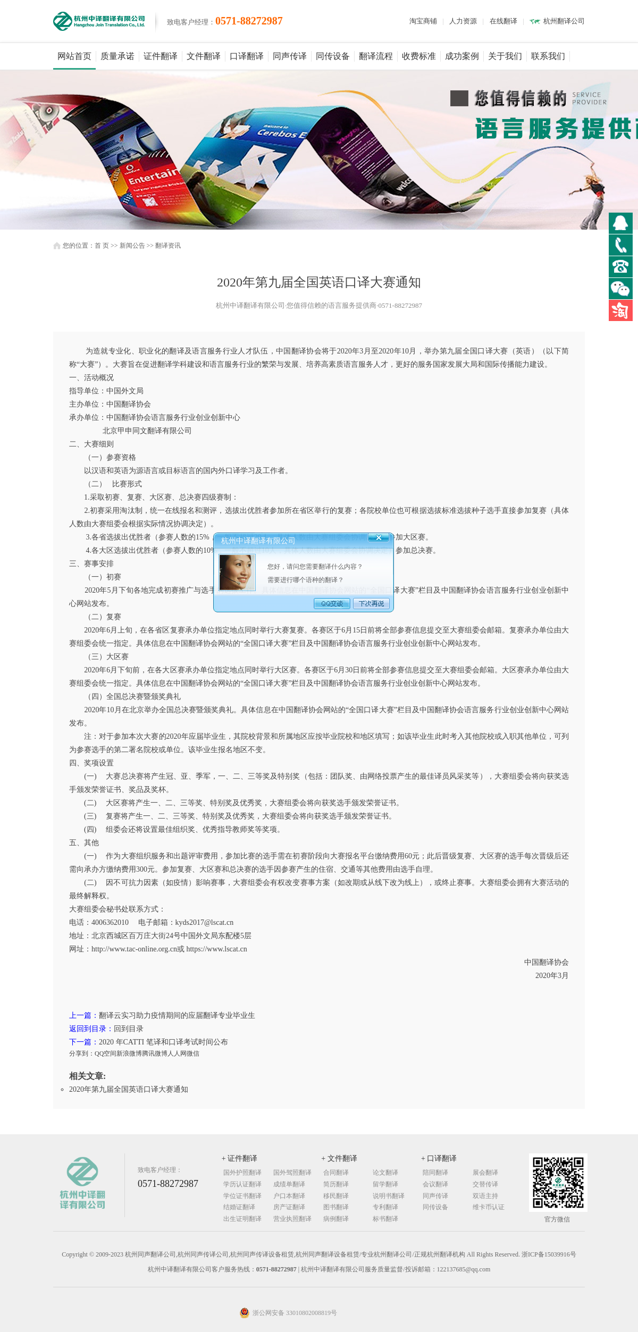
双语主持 (485, 1196)
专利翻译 (385, 1207)
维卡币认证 (489, 1207)
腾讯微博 (154, 1053)
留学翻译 (385, 1184)
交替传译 (485, 1184)
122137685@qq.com (464, 1269)
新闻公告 (132, 245)
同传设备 (333, 56)
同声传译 (290, 56)
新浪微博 (129, 1053)
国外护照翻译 (242, 1172)
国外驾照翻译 (292, 1172)
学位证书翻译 (242, 1196)
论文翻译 (385, 1172)
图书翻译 (336, 1207)
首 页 (102, 245)
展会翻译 (485, 1172)
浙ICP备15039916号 (549, 1254)
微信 (193, 1053)
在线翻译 (503, 21)
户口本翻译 (289, 1196)
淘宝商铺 (423, 21)
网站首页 (74, 56)
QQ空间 (105, 1053)
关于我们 (505, 56)
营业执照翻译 (292, 1219)
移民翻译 (336, 1196)
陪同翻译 (435, 1172)
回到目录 (129, 1029)
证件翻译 (161, 56)
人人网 (177, 1053)
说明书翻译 (389, 1196)
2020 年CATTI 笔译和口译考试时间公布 (163, 1042)
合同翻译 (336, 1172)
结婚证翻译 (239, 1207)
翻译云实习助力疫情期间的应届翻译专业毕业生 (177, 1015)
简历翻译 (336, 1184)
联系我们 (548, 56)
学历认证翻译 (242, 1184)
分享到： (82, 1053)
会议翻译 (435, 1184)
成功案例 (462, 56)
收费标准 (419, 56)
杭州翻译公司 (564, 21)
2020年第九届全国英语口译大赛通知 (128, 1089)
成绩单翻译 (289, 1184)
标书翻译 (385, 1219)
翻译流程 (376, 56)
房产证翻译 (289, 1207)
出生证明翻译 (242, 1219)
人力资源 (463, 21)
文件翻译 (204, 56)
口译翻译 (247, 56)
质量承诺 (117, 56)
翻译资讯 (168, 245)
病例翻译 (336, 1219)
